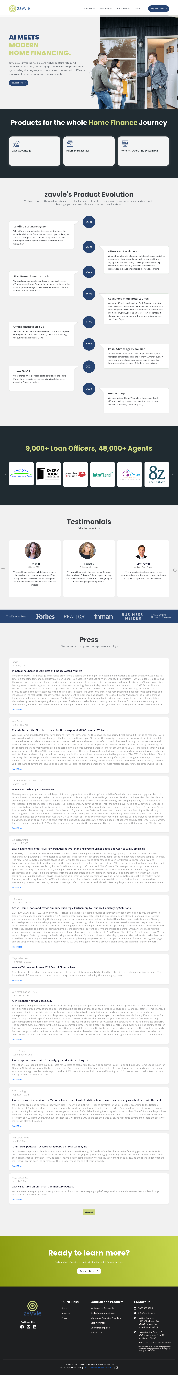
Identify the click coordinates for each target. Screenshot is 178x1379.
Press (64, 1321)
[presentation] (5, 476)
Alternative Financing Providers (105, 1321)
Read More (17, 711)
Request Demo (158, 7)
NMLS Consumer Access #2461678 (99, 1371)
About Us (65, 1315)
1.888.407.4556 (145, 1310)
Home (64, 1310)
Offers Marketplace (100, 1331)
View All (89, 1214)
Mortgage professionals (102, 1310)
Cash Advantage (98, 1326)
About (138, 7)
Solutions (106, 7)
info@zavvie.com (146, 1315)
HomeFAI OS (96, 1336)
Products (89, 7)
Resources (123, 7)
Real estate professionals (102, 1315)
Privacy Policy (110, 1368)
